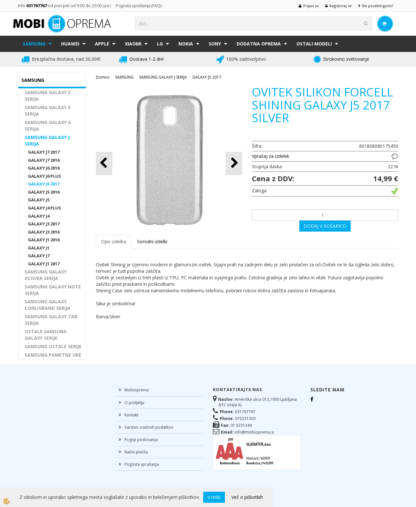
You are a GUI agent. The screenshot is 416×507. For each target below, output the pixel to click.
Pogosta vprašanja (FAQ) (139, 5)
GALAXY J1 (38, 248)
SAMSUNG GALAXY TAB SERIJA (51, 319)
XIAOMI (133, 44)
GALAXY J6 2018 (43, 168)
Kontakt (131, 415)
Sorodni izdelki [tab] (152, 241)
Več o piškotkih (247, 497)
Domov (103, 77)
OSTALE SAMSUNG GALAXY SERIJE (46, 334)
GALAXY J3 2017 (43, 224)
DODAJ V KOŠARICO (325, 226)
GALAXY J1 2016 (43, 240)
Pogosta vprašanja (141, 464)
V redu (214, 497)
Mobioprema (136, 390)
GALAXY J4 (38, 216)
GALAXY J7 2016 (43, 160)
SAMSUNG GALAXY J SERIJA (47, 140)
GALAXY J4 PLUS (44, 208)
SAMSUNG (34, 44)
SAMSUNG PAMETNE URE (53, 355)
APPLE (102, 44)
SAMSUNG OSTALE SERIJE (53, 346)
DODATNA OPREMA (259, 44)
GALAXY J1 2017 (43, 264)
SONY (215, 44)
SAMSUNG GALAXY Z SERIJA (48, 95)
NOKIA (185, 44)
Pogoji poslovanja (141, 439)
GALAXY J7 (38, 256)
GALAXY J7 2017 (43, 152)
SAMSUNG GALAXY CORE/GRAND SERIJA (48, 304)
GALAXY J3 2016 (43, 232)
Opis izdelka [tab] (113, 241)
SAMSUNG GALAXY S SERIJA (48, 110)
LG (160, 44)
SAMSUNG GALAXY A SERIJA (48, 125)
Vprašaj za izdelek (270, 156)
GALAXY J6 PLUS (44, 176)
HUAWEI (70, 44)
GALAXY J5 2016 (43, 192)
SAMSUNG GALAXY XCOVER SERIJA (46, 275)
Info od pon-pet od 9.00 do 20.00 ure (64, 5)
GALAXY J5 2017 (43, 184)
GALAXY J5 (38, 200)
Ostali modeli (314, 44)
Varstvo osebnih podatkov (148, 427)
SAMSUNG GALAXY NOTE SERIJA (53, 290)
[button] (234, 163)
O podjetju (134, 402)
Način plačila (136, 452)
